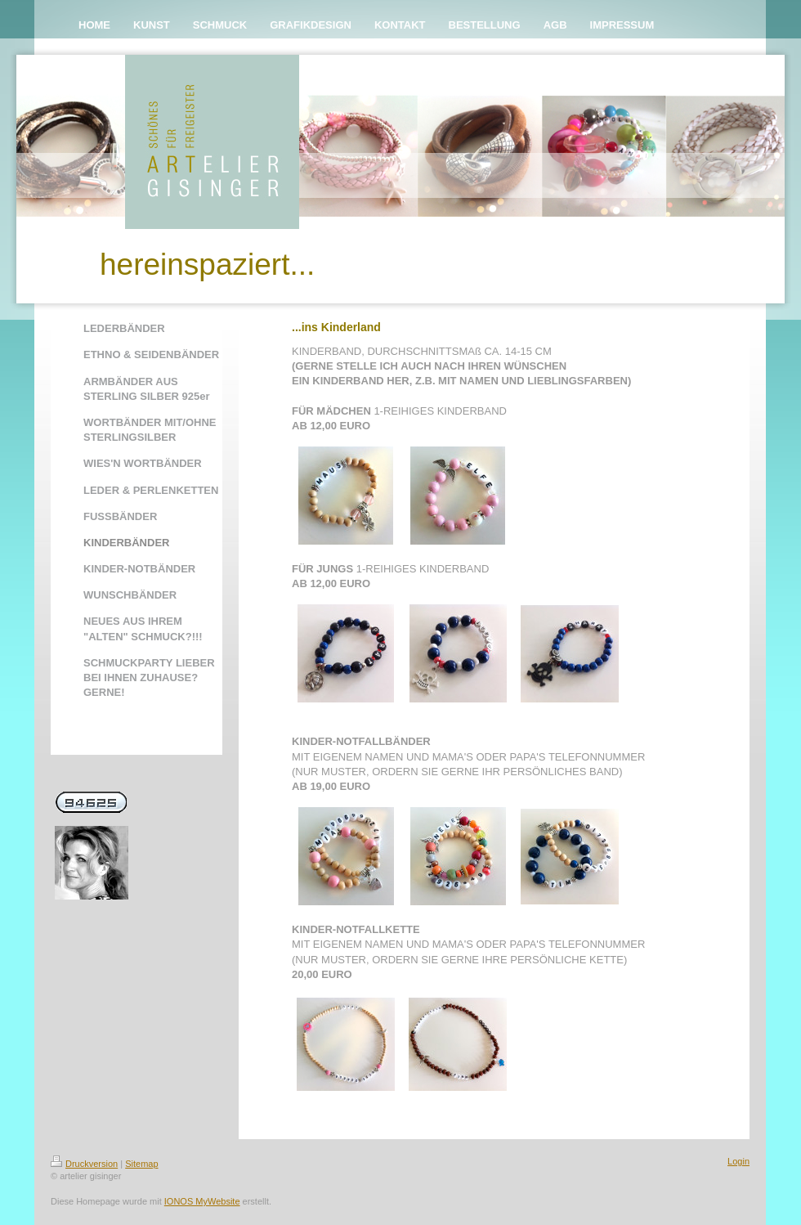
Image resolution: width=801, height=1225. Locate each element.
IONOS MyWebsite (202, 1201)
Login (738, 1161)
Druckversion (84, 1164)
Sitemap (141, 1164)
